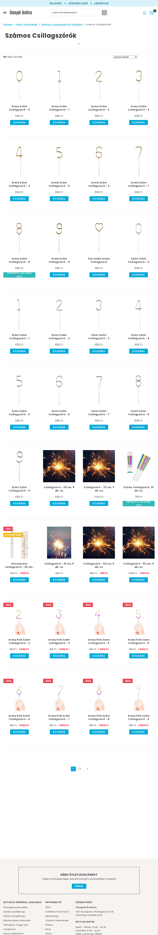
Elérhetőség (51, 916)
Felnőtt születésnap (14, 916)
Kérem (79, 886)
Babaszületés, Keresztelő (17, 920)
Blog (47, 929)
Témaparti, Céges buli (15, 924)
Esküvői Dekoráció (13, 933)
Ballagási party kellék (15, 907)
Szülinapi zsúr (78, 3)
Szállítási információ (57, 911)
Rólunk (49, 924)
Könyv (48, 933)
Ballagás (55, 3)
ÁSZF (48, 907)
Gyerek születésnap (14, 911)
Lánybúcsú (101, 3)
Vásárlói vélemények (56, 920)
